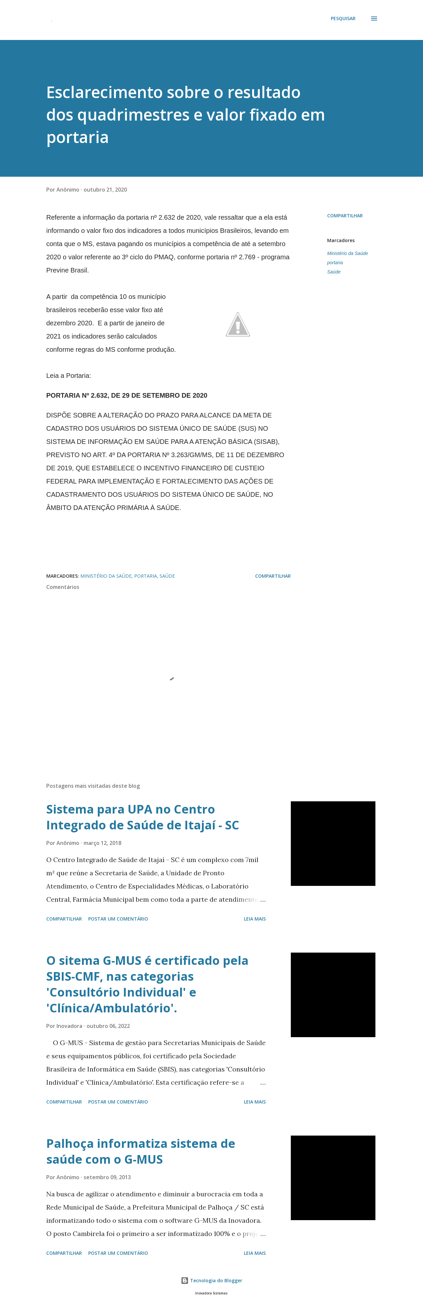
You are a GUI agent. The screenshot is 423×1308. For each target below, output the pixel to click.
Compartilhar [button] (345, 215)
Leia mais (255, 919)
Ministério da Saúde (347, 253)
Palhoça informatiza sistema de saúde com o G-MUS (140, 1151)
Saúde (333, 271)
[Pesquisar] (343, 18)
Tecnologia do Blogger (211, 1280)
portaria (335, 262)
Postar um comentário (118, 919)
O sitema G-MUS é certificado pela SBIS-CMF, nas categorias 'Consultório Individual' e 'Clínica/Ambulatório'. (147, 984)
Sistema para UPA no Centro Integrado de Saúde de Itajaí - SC (142, 817)
